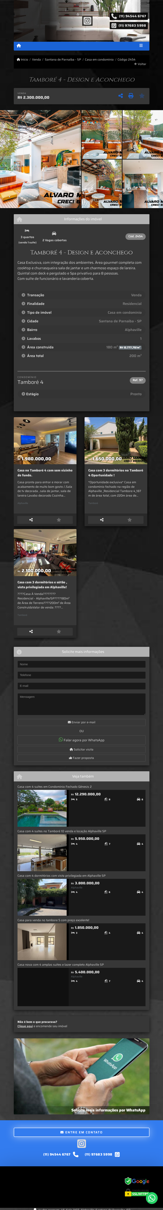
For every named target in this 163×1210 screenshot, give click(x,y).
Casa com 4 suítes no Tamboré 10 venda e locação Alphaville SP (61, 834)
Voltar (140, 64)
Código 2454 (126, 59)
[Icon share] (87, 20)
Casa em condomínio (99, 59)
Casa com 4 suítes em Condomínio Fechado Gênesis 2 (54, 789)
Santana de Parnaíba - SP (63, 59)
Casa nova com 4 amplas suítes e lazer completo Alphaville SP (60, 967)
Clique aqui (25, 1029)
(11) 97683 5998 (132, 25)
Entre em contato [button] (81, 1135)
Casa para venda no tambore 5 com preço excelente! (53, 923)
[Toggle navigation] (141, 46)
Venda (36, 59)
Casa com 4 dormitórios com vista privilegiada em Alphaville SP (61, 878)
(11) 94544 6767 (132, 16)
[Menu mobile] (19, 45)
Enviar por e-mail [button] (81, 725)
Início (22, 59)
